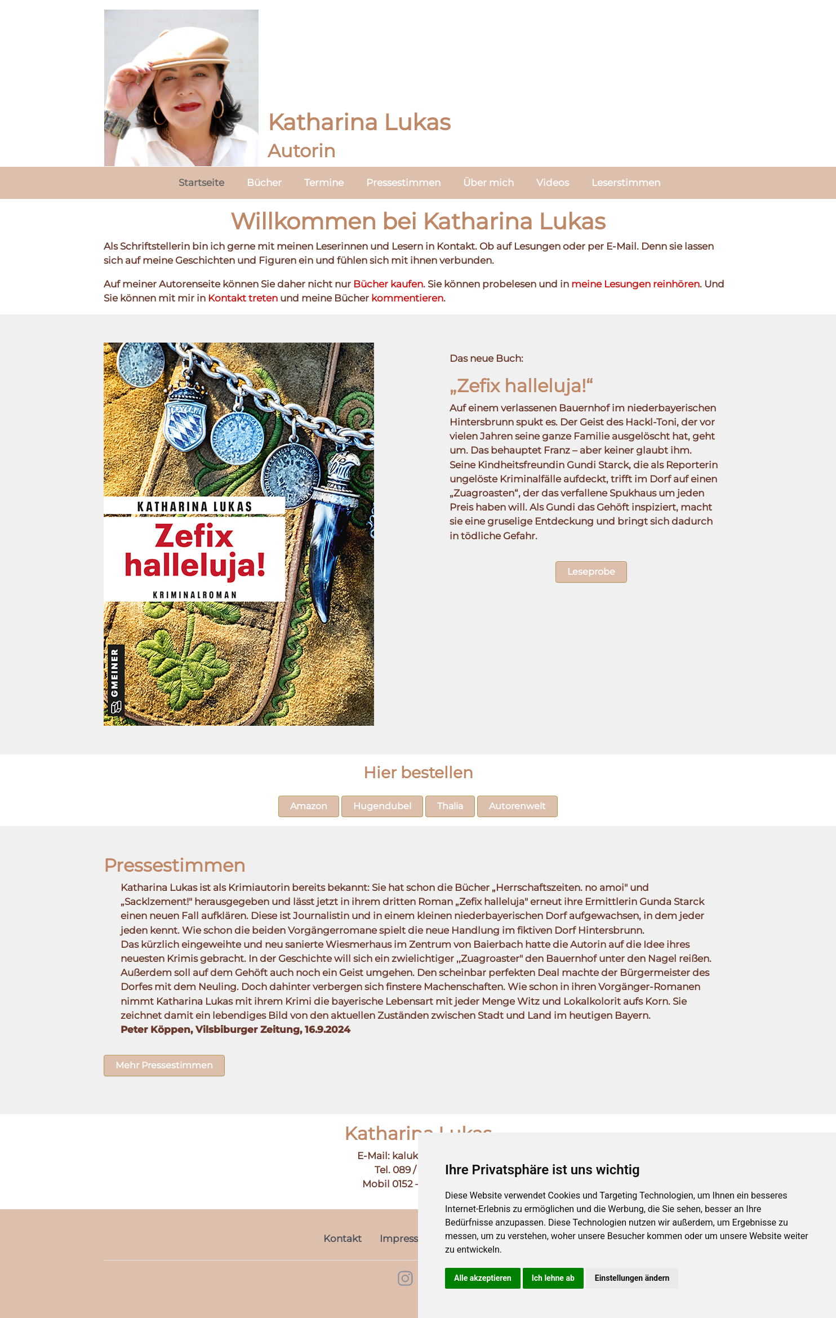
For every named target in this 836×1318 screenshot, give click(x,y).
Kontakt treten (243, 298)
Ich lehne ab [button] (553, 1278)
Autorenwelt (517, 806)
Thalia (450, 806)
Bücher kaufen (388, 284)
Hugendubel (382, 806)
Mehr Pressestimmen (164, 1065)
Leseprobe (591, 571)
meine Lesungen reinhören (635, 284)
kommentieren (407, 298)
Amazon (308, 806)
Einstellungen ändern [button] (632, 1278)
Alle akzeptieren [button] (483, 1278)
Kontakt (342, 1238)
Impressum (407, 1238)
